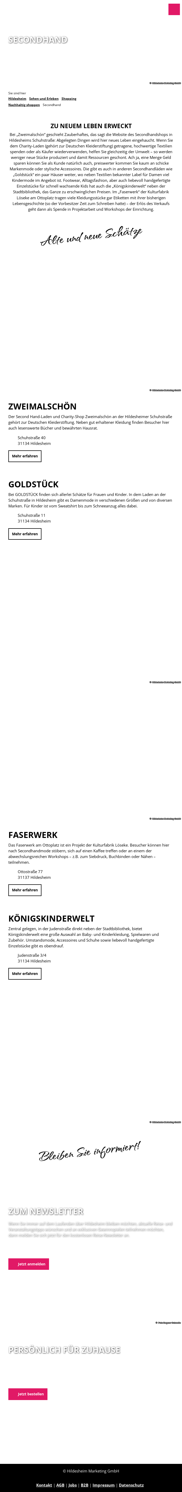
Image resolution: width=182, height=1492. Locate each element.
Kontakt (44, 1485)
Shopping (69, 98)
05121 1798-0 (30, 1375)
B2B (84, 1485)
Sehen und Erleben (44, 98)
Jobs (73, 1485)
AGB (60, 1485)
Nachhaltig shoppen (24, 105)
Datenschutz (131, 1485)
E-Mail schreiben (24, 1381)
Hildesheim (17, 98)
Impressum (104, 1485)
